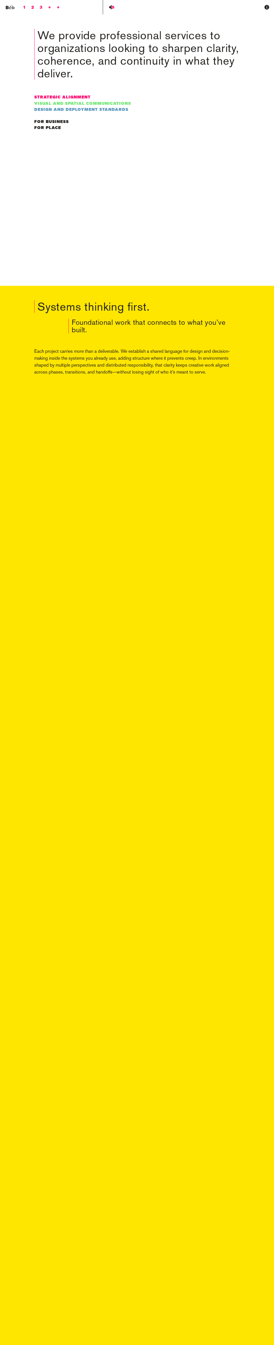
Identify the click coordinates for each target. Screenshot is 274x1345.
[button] (267, 7)
